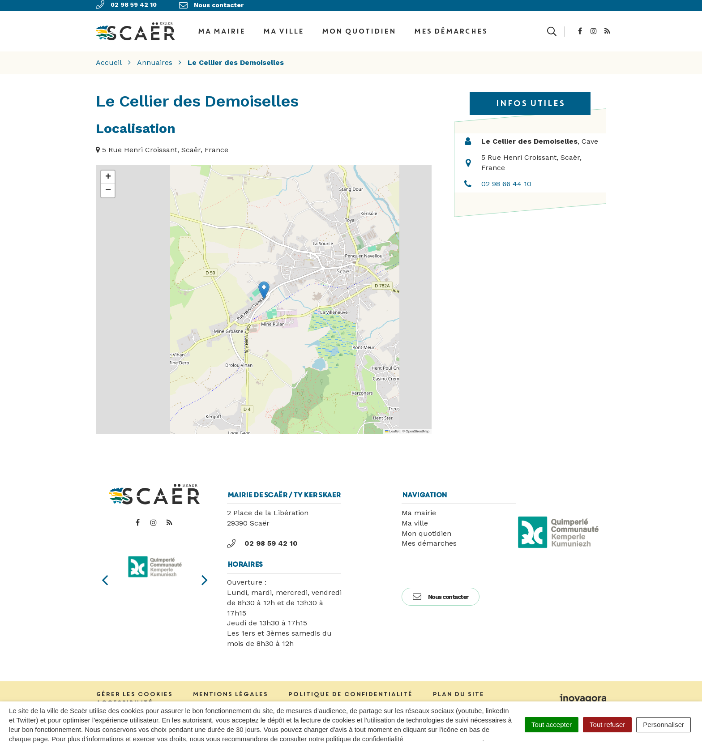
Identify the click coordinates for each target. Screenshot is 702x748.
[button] (264, 286)
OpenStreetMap (417, 426)
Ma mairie (419, 508)
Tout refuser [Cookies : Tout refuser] (607, 724)
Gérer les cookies (134, 689)
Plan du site (458, 689)
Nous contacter (440, 591)
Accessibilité (124, 697)
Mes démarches (450, 29)
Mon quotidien (358, 29)
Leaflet (392, 426)
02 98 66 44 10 (506, 179)
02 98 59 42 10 (262, 538)
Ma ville (283, 29)
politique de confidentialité (444, 739)
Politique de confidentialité (350, 689)
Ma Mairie (221, 29)
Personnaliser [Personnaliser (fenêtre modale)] (663, 724)
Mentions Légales (230, 689)
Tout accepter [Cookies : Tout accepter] (551, 724)
